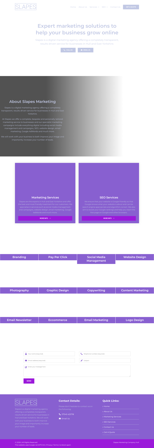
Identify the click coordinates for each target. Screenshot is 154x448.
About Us (108, 411)
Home (107, 406)
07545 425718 (66, 414)
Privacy (49, 445)
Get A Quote (109, 432)
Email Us (64, 419)
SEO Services (109, 422)
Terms (55, 445)
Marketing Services (112, 417)
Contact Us (109, 427)
